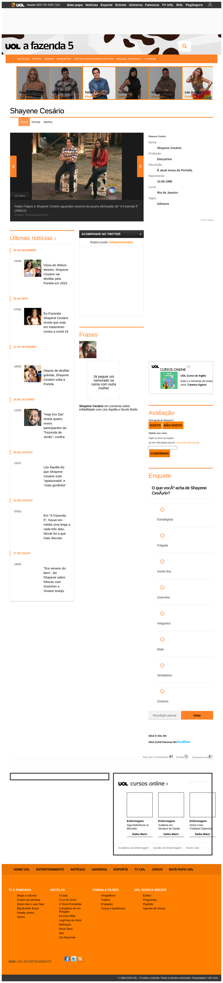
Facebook (67, 959)
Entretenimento (50, 869)
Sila (61, 933)
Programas (150, 899)
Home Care (192, 847)
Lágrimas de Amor (70, 920)
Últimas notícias (31, 238)
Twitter (74, 959)
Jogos (157, 869)
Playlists (148, 904)
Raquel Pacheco (129, 58)
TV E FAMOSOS (19, 890)
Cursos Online (170, 363)
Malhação (65, 924)
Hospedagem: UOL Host (205, 978)
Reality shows (25, 912)
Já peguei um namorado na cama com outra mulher (103, 382)
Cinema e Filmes (105, 890)
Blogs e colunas (27, 895)
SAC (57, 4)
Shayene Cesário (37, 110)
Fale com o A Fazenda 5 (156, 757)
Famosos (152, 5)
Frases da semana (28, 899)
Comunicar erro (200, 757)
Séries (21, 917)
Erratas (180, 757)
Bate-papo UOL (181, 869)
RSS (80, 959)
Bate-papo (75, 5)
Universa (135, 5)
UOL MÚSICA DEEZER (150, 890)
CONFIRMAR (159, 453)
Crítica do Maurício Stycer (94, 58)
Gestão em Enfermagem (167, 847)
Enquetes (64, 58)
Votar (197, 715)
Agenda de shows (154, 908)
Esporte (107, 5)
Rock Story (66, 928)
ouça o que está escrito (187, 442)
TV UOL (168, 5)
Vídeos (49, 58)
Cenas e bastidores (113, 908)
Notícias (91, 5)
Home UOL (22, 869)
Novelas (57, 890)
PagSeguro (194, 5)
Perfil (48, 122)
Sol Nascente (67, 937)
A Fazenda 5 (48, 45)
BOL (179, 5)
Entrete (120, 5)
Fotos (37, 58)
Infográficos (108, 895)
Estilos (147, 895)
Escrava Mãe (67, 916)
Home (24, 122)
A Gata (63, 895)
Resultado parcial (164, 715)
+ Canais (151, 58)
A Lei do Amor (67, 899)
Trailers (105, 899)
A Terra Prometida (70, 904)
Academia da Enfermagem (133, 847)
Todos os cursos (198, 782)
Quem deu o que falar (30, 904)
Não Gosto (173, 425)
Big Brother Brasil (28, 908)
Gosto (155, 425)
